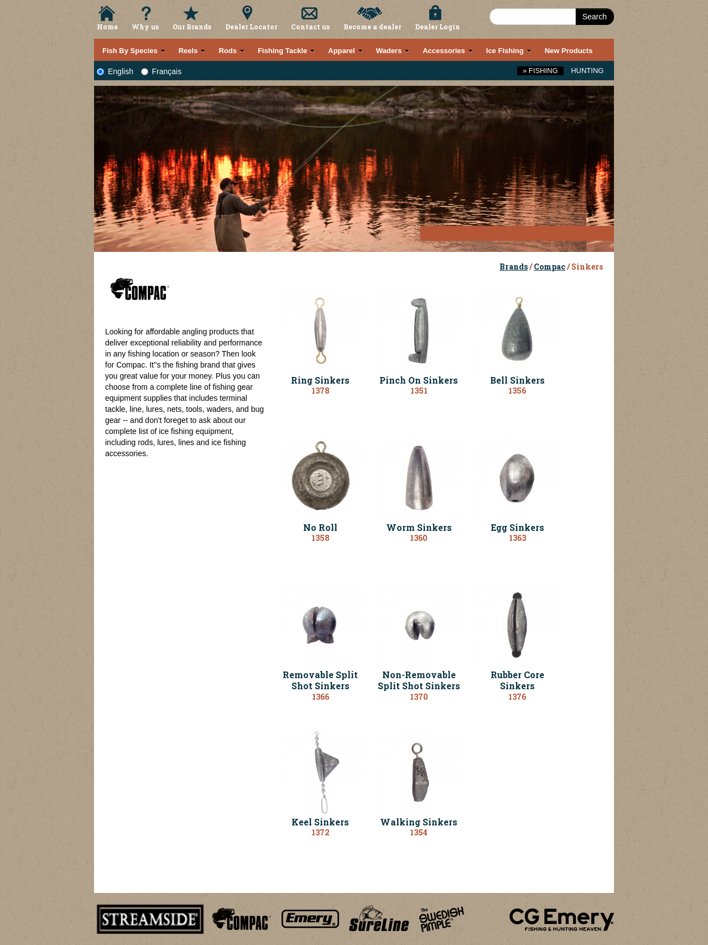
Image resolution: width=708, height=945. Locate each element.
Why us (145, 26)
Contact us (310, 26)
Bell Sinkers (517, 380)
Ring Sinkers (320, 380)
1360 (419, 538)
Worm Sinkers (419, 527)
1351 (419, 390)
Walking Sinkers (418, 822)
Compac (549, 266)
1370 (419, 696)
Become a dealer (372, 26)
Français (161, 71)
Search (594, 16)
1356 (517, 390)
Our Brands (192, 26)
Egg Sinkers (517, 527)
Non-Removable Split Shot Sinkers (419, 680)
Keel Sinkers (320, 822)
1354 (419, 832)
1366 (320, 696)
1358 (320, 538)
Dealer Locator (251, 26)
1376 (517, 696)
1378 (320, 390)
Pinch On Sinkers (418, 380)
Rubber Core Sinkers (517, 680)
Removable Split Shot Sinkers (320, 680)
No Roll (320, 527)
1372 (320, 832)
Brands (513, 266)
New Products (569, 51)
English (115, 71)
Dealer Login (437, 26)
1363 (517, 538)
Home (107, 26)
